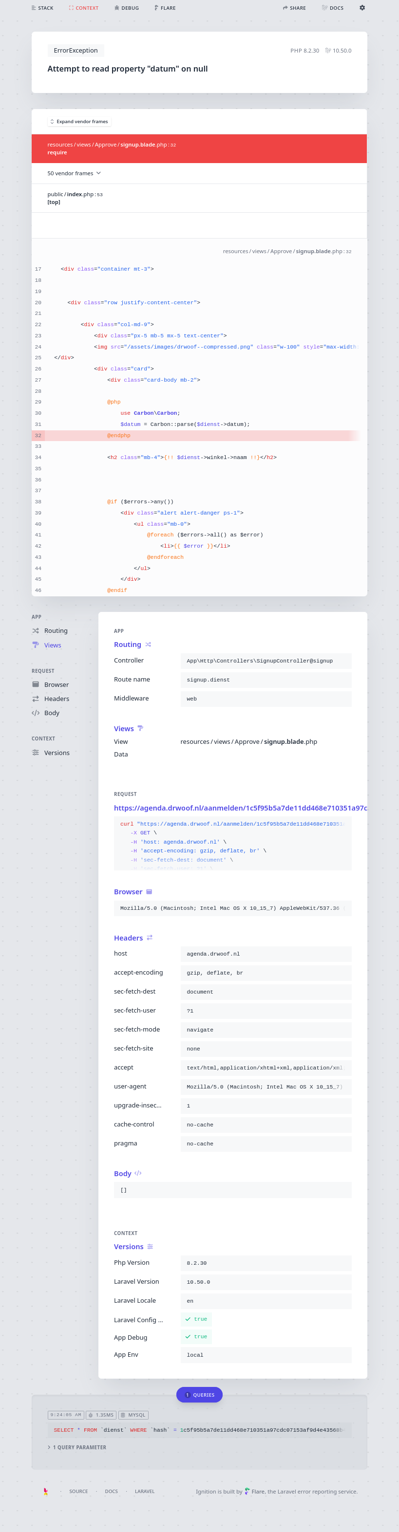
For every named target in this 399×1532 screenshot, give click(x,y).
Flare (255, 1491)
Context (43, 739)
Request (43, 671)
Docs (111, 1491)
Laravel (144, 1491)
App (36, 617)
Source (78, 1491)
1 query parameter (77, 1447)
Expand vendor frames (79, 121)
